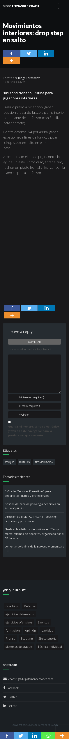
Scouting (27, 639)
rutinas (24, 462)
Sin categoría (47, 639)
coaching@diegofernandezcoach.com (30, 679)
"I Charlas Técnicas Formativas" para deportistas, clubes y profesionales (28, 493)
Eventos (43, 622)
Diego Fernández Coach (21, 6)
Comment (34, 341)
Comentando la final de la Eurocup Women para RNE (34, 549)
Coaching (12, 606)
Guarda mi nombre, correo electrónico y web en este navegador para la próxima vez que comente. (33, 431)
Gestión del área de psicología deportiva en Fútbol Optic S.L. (32, 506)
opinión (30, 630)
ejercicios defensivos (20, 614)
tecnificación (44, 462)
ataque (9, 462)
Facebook (13, 688)
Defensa (30, 606)
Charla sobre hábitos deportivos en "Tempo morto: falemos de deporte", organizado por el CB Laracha (34, 533)
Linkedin (12, 706)
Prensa (10, 639)
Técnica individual (50, 647)
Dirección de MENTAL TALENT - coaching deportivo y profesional (31, 519)
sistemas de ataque (19, 647)
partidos (47, 630)
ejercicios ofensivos (19, 622)
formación (13, 630)
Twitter (12, 697)
